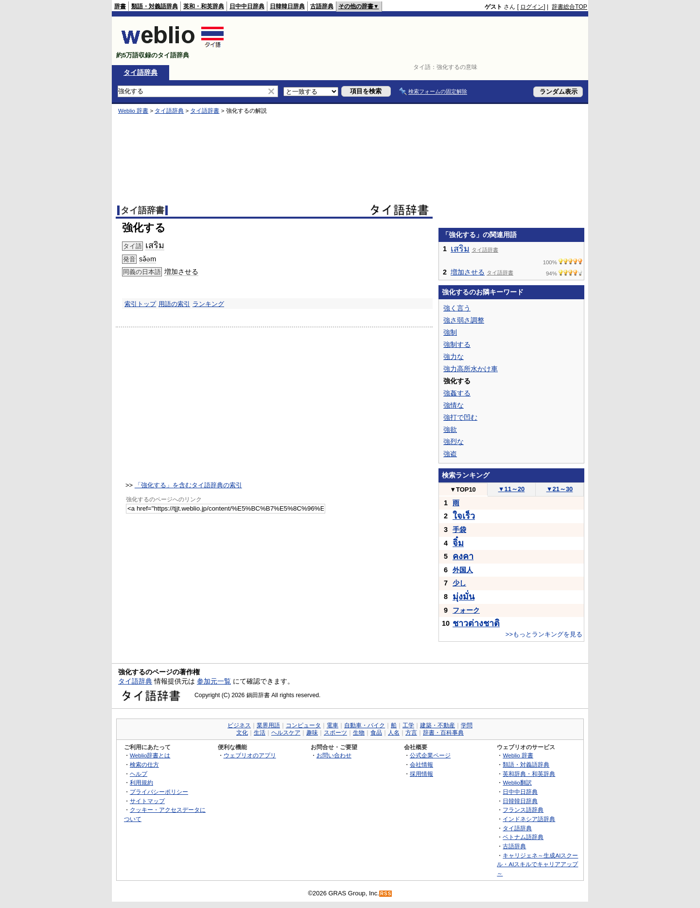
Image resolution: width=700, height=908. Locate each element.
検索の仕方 (144, 764)
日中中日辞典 (246, 6)
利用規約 (141, 782)
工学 (408, 725)
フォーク (466, 610)
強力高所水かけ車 (470, 369)
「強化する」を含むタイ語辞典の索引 (188, 485)
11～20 (511, 489)
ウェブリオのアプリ (250, 755)
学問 (466, 725)
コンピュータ (303, 725)
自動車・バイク (364, 725)
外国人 (463, 570)
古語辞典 (321, 6)
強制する (457, 344)
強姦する (457, 393)
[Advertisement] (410, 41)
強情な (453, 405)
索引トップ (140, 304)
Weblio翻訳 (517, 782)
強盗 (450, 454)
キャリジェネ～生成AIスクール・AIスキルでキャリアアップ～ (537, 864)
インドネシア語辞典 (529, 819)
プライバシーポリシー (159, 791)
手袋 (459, 529)
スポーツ (335, 733)
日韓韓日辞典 (287, 6)
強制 (450, 332)
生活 (259, 733)
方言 (411, 733)
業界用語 (268, 725)
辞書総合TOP (569, 6)
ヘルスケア (285, 733)
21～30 (559, 489)
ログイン (531, 6)
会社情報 (421, 764)
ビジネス (239, 725)
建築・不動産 (437, 725)
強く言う (457, 308)
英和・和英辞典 (203, 6)
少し (459, 583)
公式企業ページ (430, 755)
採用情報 (421, 774)
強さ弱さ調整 (463, 320)
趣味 (312, 733)
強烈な (453, 441)
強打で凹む (460, 417)
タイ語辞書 (204, 111)
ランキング (208, 304)
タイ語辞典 (140, 72)
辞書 (120, 6)
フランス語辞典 (523, 809)
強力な (453, 356)
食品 (376, 733)
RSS (386, 893)
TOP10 (463, 489)
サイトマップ (147, 801)
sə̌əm (147, 259)
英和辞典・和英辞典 (529, 774)
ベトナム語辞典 (523, 837)
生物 (359, 733)
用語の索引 (174, 304)
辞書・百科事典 (443, 733)
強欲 (450, 429)
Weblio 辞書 (133, 111)
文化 (242, 733)
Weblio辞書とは (150, 755)
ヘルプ (138, 774)
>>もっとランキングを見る (544, 634)
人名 (394, 733)
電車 (332, 725)
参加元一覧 (214, 681)
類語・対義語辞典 (154, 6)
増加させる (181, 271)
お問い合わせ (333, 755)
